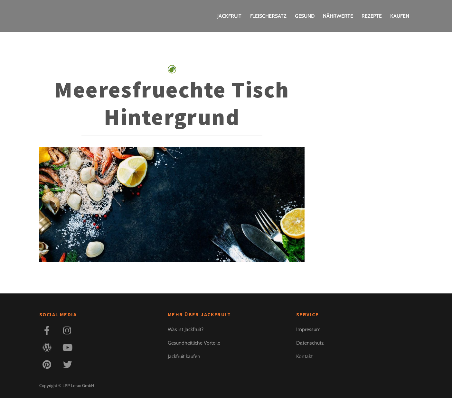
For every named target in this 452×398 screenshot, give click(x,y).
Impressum (308, 329)
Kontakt (304, 356)
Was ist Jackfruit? (185, 329)
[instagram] (69, 330)
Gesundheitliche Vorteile (194, 343)
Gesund (305, 16)
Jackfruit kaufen (184, 356)
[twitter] (69, 364)
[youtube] (69, 347)
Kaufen (399, 16)
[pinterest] (48, 364)
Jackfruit (229, 16)
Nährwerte (338, 16)
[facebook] (48, 330)
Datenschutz (310, 343)
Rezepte (372, 16)
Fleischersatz (268, 16)
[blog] (48, 347)
